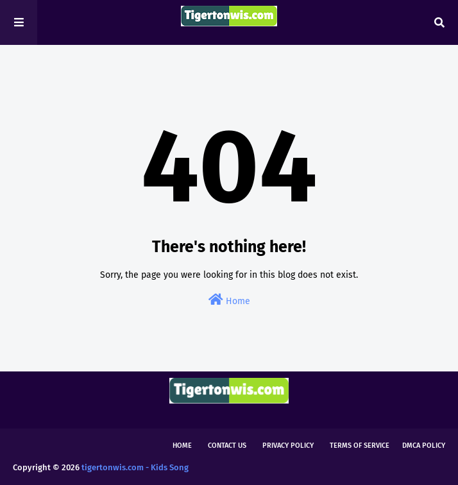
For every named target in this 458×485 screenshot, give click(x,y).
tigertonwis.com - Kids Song (135, 467)
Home (229, 300)
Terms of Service (359, 445)
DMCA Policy (423, 445)
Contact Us (227, 445)
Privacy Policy (288, 445)
